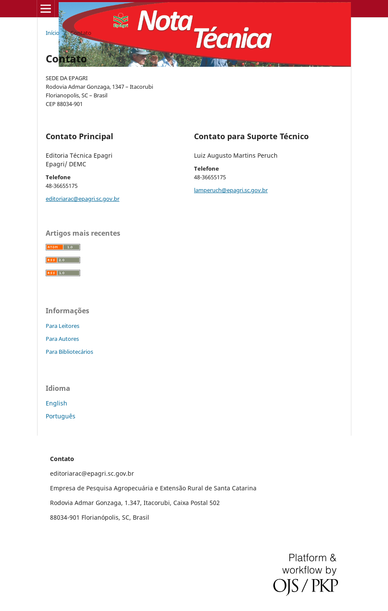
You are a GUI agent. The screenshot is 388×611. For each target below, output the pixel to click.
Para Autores (62, 339)
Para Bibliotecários (69, 351)
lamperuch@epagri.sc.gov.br (231, 190)
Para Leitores (62, 326)
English (56, 403)
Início (52, 33)
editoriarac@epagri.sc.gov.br (82, 199)
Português (60, 416)
